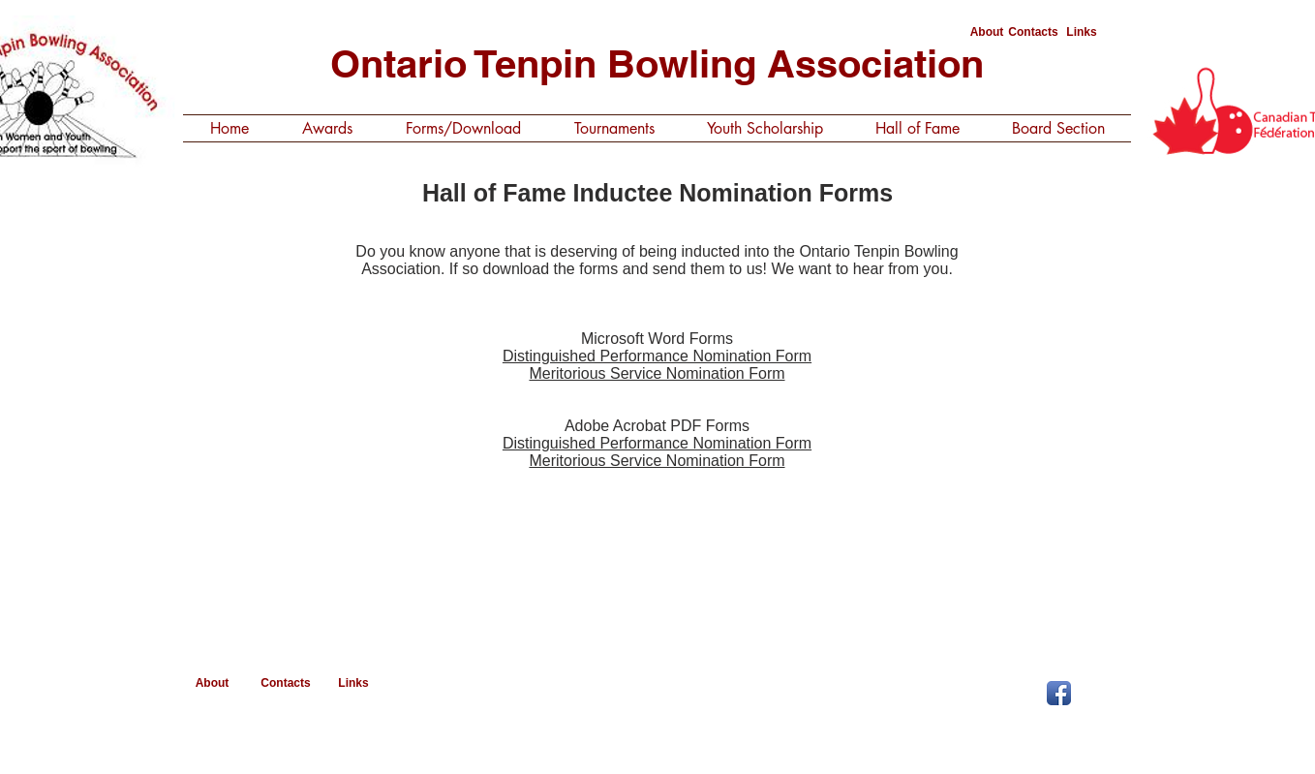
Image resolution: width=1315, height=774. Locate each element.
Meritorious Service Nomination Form (656, 373)
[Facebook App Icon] (1059, 693)
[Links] (1081, 32)
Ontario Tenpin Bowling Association (657, 63)
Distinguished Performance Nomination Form (657, 356)
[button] (327, 128)
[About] (986, 32)
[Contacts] (1033, 32)
